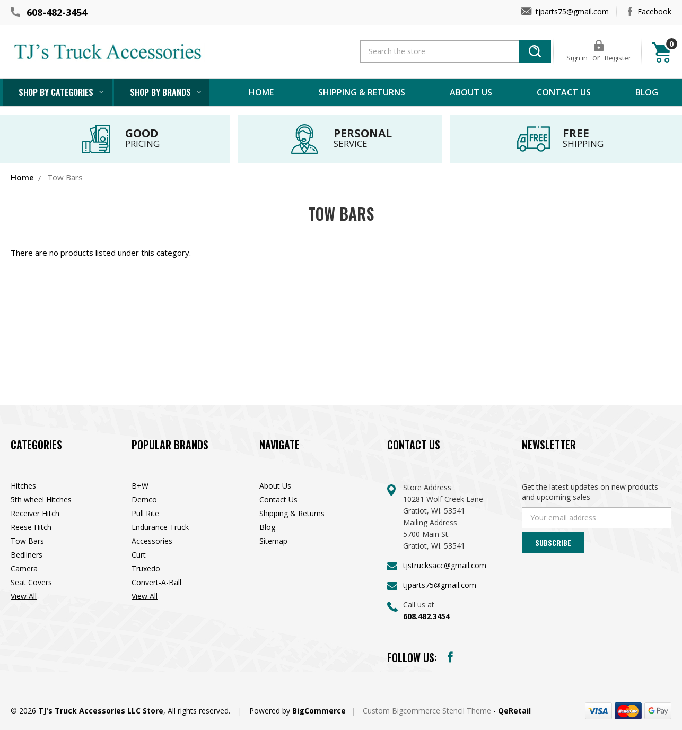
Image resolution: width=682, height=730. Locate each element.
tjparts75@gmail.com (572, 11)
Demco (144, 499)
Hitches (23, 486)
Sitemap (273, 541)
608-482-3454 (57, 12)
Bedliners (26, 555)
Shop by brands (160, 92)
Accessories (152, 541)
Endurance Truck (160, 527)
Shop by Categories (56, 92)
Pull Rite (145, 513)
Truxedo (146, 568)
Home (261, 92)
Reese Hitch (31, 527)
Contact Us (564, 92)
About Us (471, 92)
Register (618, 58)
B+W (140, 486)
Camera (24, 568)
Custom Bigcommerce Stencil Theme (428, 711)
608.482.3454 (426, 616)
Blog (646, 92)
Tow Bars (27, 541)
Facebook (654, 11)
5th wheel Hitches (41, 499)
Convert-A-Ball (156, 582)
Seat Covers (31, 582)
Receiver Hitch (35, 513)
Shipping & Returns (361, 92)
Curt (139, 555)
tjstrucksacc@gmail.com (444, 565)
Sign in (577, 58)
